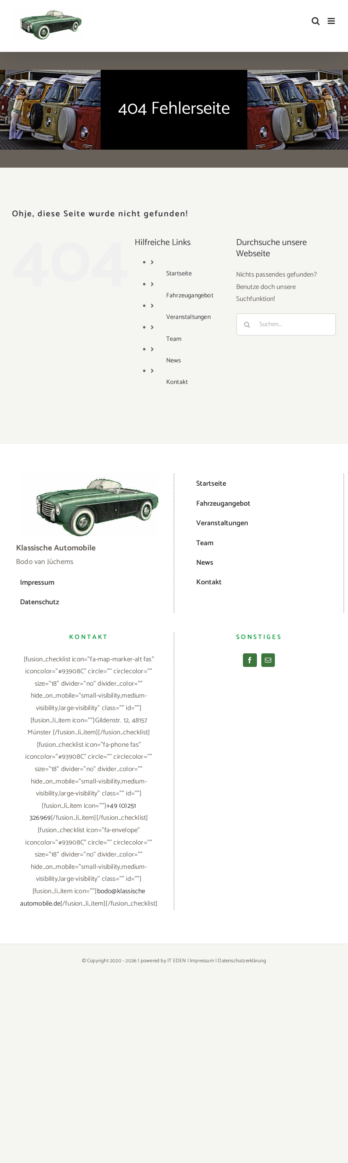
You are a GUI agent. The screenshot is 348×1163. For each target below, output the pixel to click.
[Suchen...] (286, 324)
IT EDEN (176, 961)
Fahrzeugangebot (189, 295)
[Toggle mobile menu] (332, 21)
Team (174, 339)
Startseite (179, 273)
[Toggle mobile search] (316, 21)
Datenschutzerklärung (242, 961)
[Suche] (247, 324)
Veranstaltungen (188, 317)
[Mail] (268, 660)
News (173, 360)
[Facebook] (250, 660)
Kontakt (177, 382)
